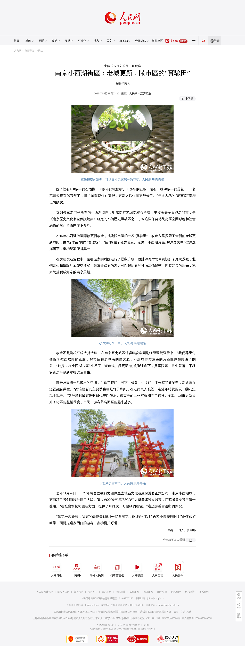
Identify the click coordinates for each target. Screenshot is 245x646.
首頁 (16, 40)
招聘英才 (92, 592)
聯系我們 (204, 592)
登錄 (216, 40)
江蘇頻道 (30, 50)
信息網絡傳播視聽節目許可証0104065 (52, 618)
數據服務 (148, 592)
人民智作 (178, 569)
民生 (40, 50)
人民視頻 (137, 569)
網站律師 (176, 592)
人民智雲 (158, 569)
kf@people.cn (92, 605)
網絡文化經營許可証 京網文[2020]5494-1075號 (98, 618)
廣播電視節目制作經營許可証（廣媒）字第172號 (165, 611)
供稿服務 (134, 592)
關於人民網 (63, 592)
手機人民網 (97, 569)
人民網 (17, 50)
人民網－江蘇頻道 (140, 93)
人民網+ (77, 569)
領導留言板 (117, 569)
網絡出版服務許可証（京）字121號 (141, 618)
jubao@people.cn (155, 598)
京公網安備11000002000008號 (197, 618)
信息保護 (190, 592)
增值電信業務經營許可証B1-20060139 (117, 611)
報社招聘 (78, 592)
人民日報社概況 (44, 592)
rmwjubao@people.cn (168, 605)
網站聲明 (162, 592)
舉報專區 (157, 40)
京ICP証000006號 (171, 618)
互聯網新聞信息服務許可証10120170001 (74, 611)
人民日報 (56, 569)
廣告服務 (106, 592)
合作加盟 (120, 592)
